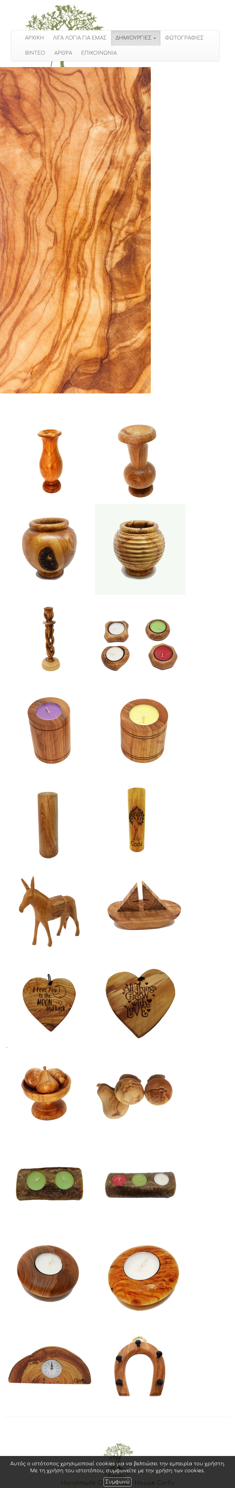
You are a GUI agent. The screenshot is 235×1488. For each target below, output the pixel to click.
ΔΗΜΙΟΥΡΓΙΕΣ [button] (133, 38)
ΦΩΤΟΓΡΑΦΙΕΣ (182, 38)
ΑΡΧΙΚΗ (32, 38)
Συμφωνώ (117, 1482)
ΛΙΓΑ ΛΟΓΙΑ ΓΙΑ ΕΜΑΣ (77, 38)
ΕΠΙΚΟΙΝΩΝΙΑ (96, 53)
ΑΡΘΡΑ (61, 53)
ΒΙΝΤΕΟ (33, 53)
